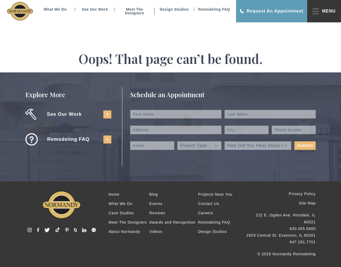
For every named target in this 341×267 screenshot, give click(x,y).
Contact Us (208, 204)
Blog (153, 194)
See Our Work (95, 9)
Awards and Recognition (172, 222)
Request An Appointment (271, 11)
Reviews (157, 213)
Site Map (307, 203)
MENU (324, 11)
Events (156, 204)
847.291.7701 (303, 242)
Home (114, 194)
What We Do (55, 9)
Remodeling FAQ (214, 9)
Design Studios (174, 9)
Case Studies (121, 213)
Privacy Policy (302, 194)
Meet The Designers (134, 11)
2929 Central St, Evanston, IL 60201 (281, 235)
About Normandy (124, 231)
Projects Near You (215, 194)
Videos (156, 231)
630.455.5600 (303, 229)
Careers (205, 213)
